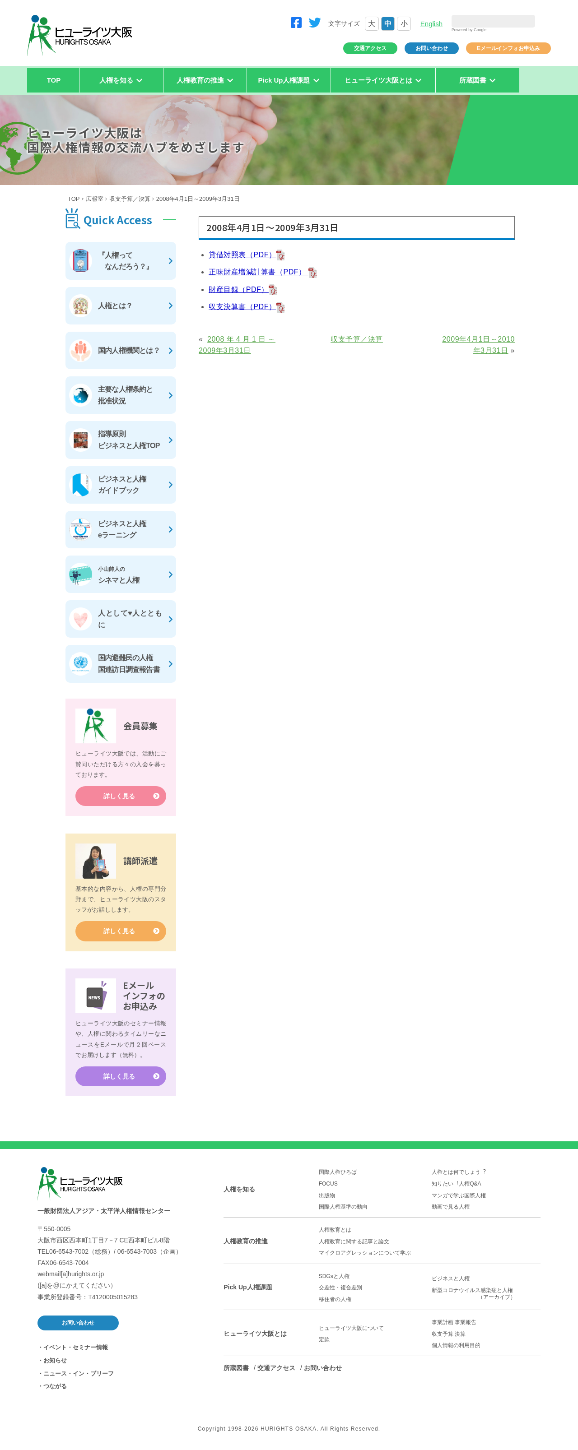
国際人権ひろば (338, 1172)
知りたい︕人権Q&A (456, 1184)
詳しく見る (119, 796)
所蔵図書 (236, 1368)
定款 (324, 1340)
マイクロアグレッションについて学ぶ (365, 1253)
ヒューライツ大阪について (351, 1328)
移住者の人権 (335, 1299)
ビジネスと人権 (451, 1279)
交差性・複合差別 (340, 1288)
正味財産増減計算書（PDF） (258, 272)
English (431, 24)
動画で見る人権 (451, 1207)
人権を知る (239, 1189)
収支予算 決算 (449, 1334)
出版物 (327, 1195)
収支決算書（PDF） (242, 306)
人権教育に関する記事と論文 (354, 1241)
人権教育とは (335, 1230)
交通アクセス (370, 48)
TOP (54, 80)
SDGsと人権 (334, 1276)
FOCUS (328, 1184)
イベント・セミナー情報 (75, 1347)
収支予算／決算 (129, 198)
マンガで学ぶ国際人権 (459, 1195)
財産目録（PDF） (239, 289)
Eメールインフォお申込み (508, 48)
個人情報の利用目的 (456, 1345)
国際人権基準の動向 (343, 1207)
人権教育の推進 (246, 1241)
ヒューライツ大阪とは (255, 1333)
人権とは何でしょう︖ (459, 1172)
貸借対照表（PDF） (242, 255)
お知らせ (55, 1360)
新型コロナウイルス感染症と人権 (486, 1294)
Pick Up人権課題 (248, 1287)
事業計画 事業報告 (454, 1322)
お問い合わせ (431, 48)
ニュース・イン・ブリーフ (78, 1373)
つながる (55, 1386)
